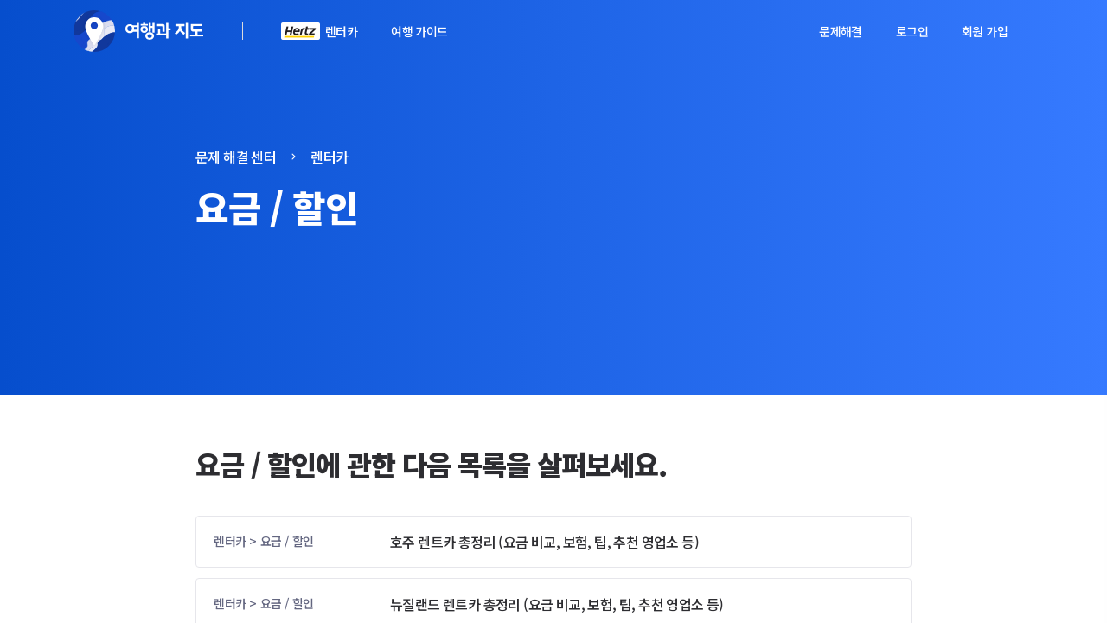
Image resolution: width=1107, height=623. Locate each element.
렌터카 (341, 31)
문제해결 (840, 31)
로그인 (912, 31)
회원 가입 (985, 31)
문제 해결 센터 (235, 156)
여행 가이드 (419, 31)
